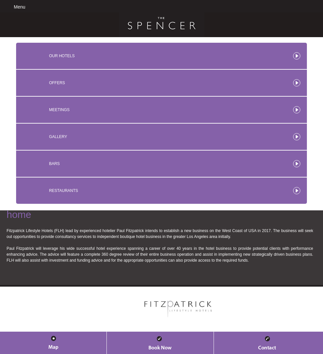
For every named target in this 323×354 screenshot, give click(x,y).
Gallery (58, 136)
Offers (57, 83)
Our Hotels (62, 56)
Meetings (59, 109)
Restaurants (63, 190)
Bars (54, 163)
